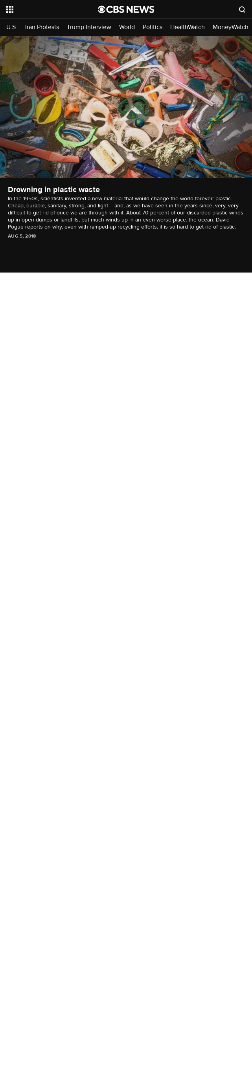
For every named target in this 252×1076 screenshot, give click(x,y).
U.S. (11, 27)
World (127, 27)
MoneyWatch (230, 27)
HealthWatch (187, 27)
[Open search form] (242, 9)
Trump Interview (89, 27)
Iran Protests (42, 27)
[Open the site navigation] (46, 9)
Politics (152, 27)
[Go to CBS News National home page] (126, 9)
